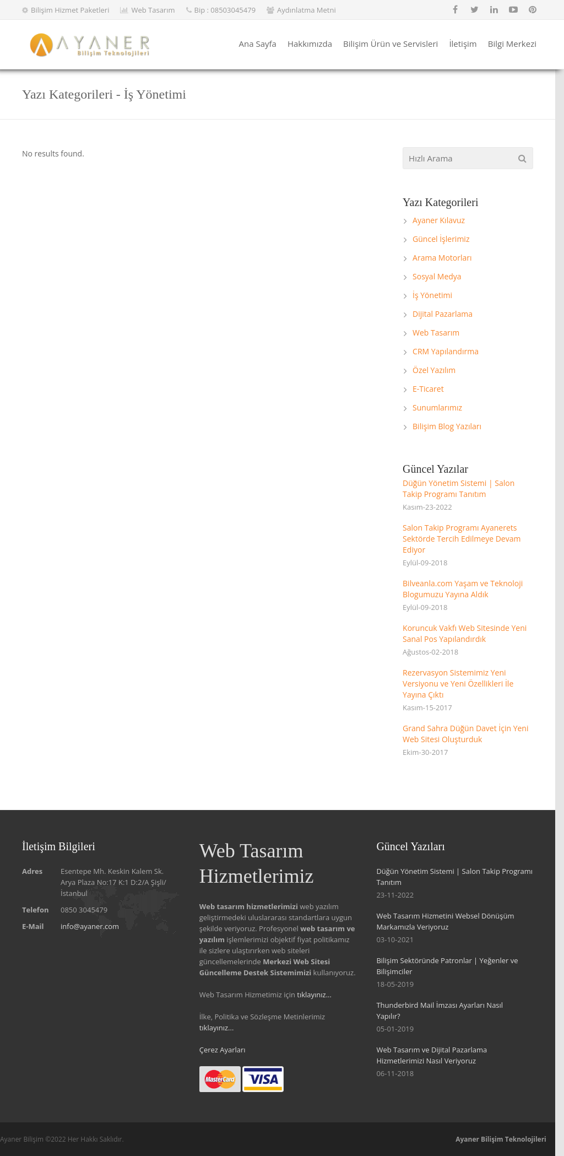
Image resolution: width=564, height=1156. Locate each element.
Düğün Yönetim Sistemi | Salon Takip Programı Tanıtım (458, 488)
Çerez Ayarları (222, 1050)
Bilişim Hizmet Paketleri (70, 10)
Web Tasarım (153, 10)
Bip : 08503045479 (225, 10)
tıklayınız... (314, 995)
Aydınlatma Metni (306, 10)
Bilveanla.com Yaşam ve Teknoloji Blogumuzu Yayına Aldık (463, 588)
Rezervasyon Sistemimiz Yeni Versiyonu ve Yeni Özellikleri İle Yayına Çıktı (458, 683)
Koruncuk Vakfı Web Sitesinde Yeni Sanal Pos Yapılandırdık (465, 633)
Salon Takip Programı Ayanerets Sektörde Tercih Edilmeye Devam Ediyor (461, 538)
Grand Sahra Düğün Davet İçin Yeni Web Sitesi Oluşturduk (465, 733)
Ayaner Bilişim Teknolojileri (500, 1139)
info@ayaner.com (90, 926)
